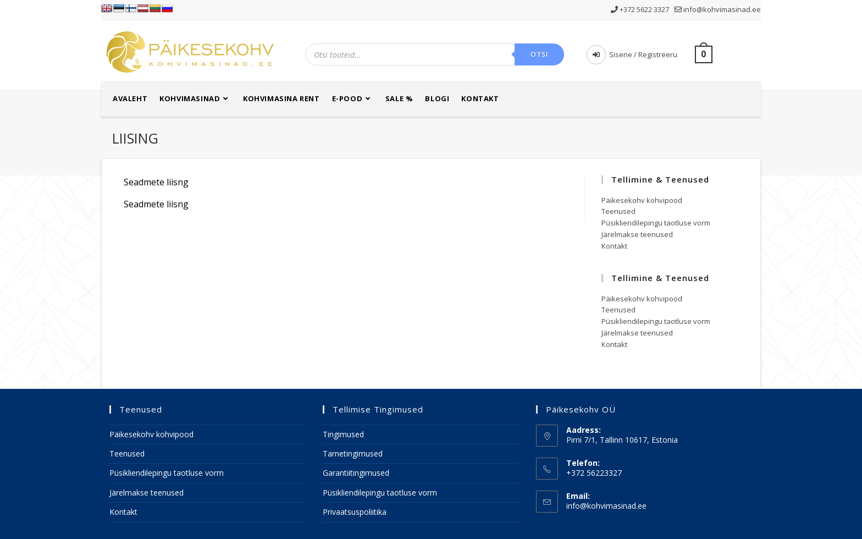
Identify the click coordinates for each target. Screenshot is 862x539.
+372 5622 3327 (641, 9)
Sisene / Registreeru (632, 54)
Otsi (540, 54)
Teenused (618, 211)
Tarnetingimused (353, 453)
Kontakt (614, 246)
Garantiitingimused (356, 473)
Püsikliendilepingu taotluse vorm (655, 223)
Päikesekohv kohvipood (641, 200)
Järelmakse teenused (637, 234)
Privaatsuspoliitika (354, 512)
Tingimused (343, 434)
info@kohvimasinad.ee (718, 9)
